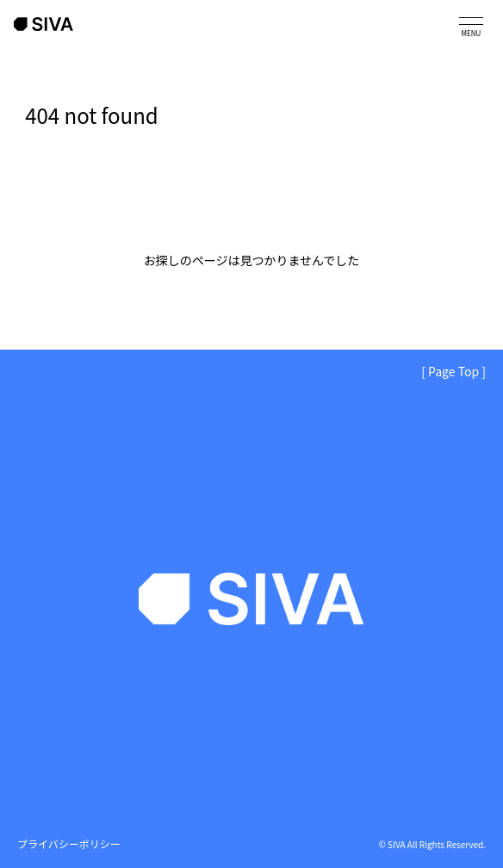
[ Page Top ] (453, 371)
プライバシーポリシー (69, 843)
